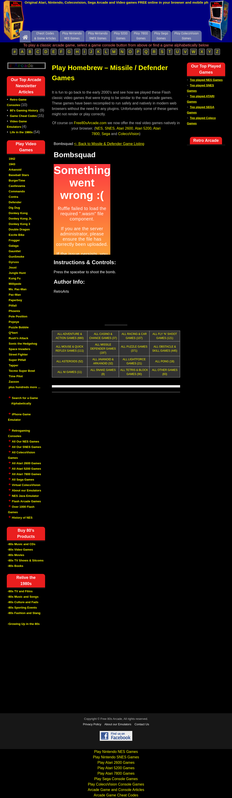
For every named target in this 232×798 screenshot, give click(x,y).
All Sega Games (23, 479)
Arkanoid (15, 169)
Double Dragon (19, 229)
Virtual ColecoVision (26, 485)
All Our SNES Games (26, 447)
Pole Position (18, 316)
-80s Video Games (20, 549)
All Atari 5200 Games (26, 468)
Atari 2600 (124, 128)
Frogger (14, 240)
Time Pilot (16, 376)
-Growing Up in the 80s (23, 624)
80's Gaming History (24, 110)
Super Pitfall (17, 360)
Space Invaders (19, 349)
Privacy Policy (92, 724)
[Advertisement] (116, 19)
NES (99, 128)
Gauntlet (15, 251)
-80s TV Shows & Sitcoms (25, 560)
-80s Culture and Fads (22, 602)
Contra (13, 196)
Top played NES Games (206, 80)
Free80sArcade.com (90, 123)
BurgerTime (17, 180)
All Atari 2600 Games (26, 463)
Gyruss (14, 262)
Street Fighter (18, 354)
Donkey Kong (18, 213)
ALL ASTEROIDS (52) (69, 361)
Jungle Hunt (17, 273)
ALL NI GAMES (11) (70, 372)
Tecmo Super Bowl (22, 370)
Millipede (15, 283)
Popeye (14, 322)
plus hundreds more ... (24, 387)
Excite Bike (16, 235)
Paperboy (15, 300)
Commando (17, 191)
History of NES (22, 517)
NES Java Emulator (25, 496)
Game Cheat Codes (23, 116)
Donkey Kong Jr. (20, 218)
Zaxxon (14, 381)
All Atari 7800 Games (26, 474)
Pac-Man (15, 294)
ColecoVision (128, 134)
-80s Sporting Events (22, 607)
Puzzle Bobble (19, 327)
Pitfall (13, 305)
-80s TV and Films (20, 591)
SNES (110, 128)
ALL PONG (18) (164, 361)
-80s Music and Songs (23, 596)
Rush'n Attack (18, 338)
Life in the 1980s (21, 132)
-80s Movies (15, 555)
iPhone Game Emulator (19, 419)
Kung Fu (15, 278)
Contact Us (142, 724)
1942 (12, 158)
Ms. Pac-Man (18, 289)
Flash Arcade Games (26, 501)
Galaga (13, 245)
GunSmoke (16, 256)
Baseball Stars (19, 175)
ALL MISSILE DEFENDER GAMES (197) (103, 348)
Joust (13, 267)
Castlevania (17, 186)
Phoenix (14, 311)
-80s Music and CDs (21, 544)
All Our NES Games (25, 441)
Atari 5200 (143, 128)
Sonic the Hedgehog (23, 343)
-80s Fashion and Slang (23, 613)
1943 (12, 164)
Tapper (13, 365)
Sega (106, 134)
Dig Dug (14, 207)
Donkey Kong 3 (19, 224)
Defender (15, 202)
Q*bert (13, 332)
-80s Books (15, 566)
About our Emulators (26, 490)
